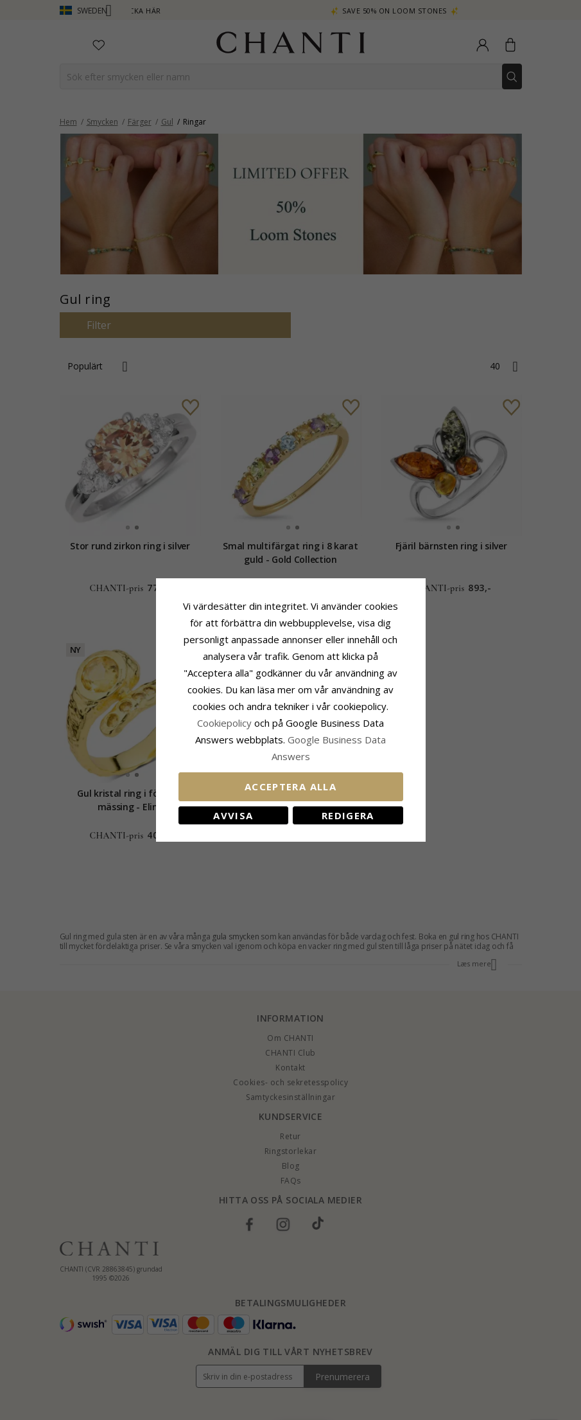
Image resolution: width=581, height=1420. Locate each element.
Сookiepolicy (225, 722)
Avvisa (233, 815)
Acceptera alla (290, 786)
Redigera (348, 815)
